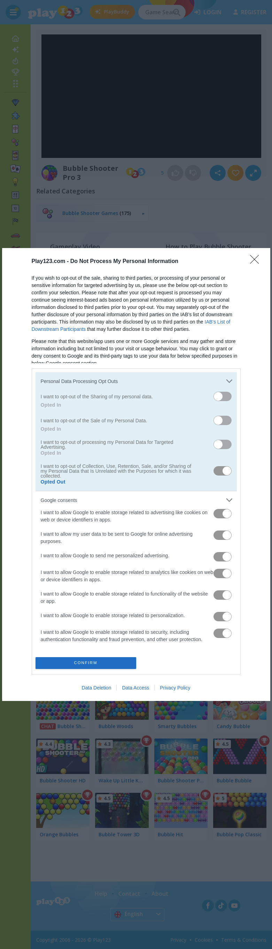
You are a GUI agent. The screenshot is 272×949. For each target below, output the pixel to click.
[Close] (256, 261)
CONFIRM (86, 662)
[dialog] (136, 474)
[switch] (222, 396)
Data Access (135, 688)
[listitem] (136, 381)
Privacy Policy (175, 688)
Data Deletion (96, 688)
